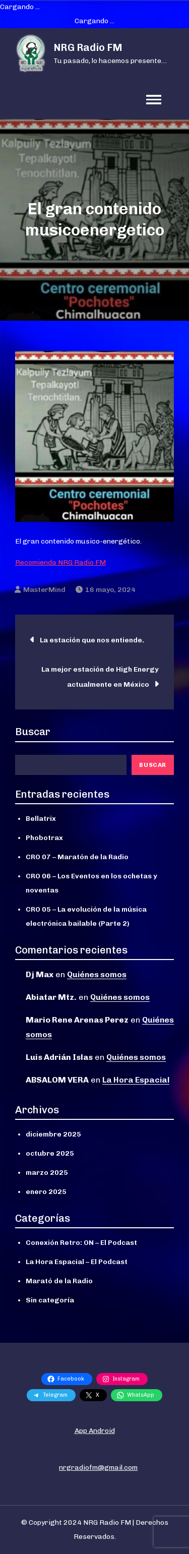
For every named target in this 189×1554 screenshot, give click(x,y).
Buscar (32, 732)
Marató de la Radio (59, 1281)
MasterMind (44, 589)
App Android (95, 1430)
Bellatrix (41, 818)
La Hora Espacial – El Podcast (77, 1262)
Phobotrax (44, 837)
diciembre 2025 (53, 1134)
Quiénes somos (97, 974)
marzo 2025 (47, 1172)
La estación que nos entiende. (92, 640)
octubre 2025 (50, 1153)
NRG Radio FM (87, 47)
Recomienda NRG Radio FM (60, 562)
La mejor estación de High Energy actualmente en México (100, 677)
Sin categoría (50, 1300)
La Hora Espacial (135, 1080)
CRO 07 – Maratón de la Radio (77, 857)
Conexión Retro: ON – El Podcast (81, 1242)
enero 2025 (46, 1191)
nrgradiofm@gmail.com (98, 1467)
